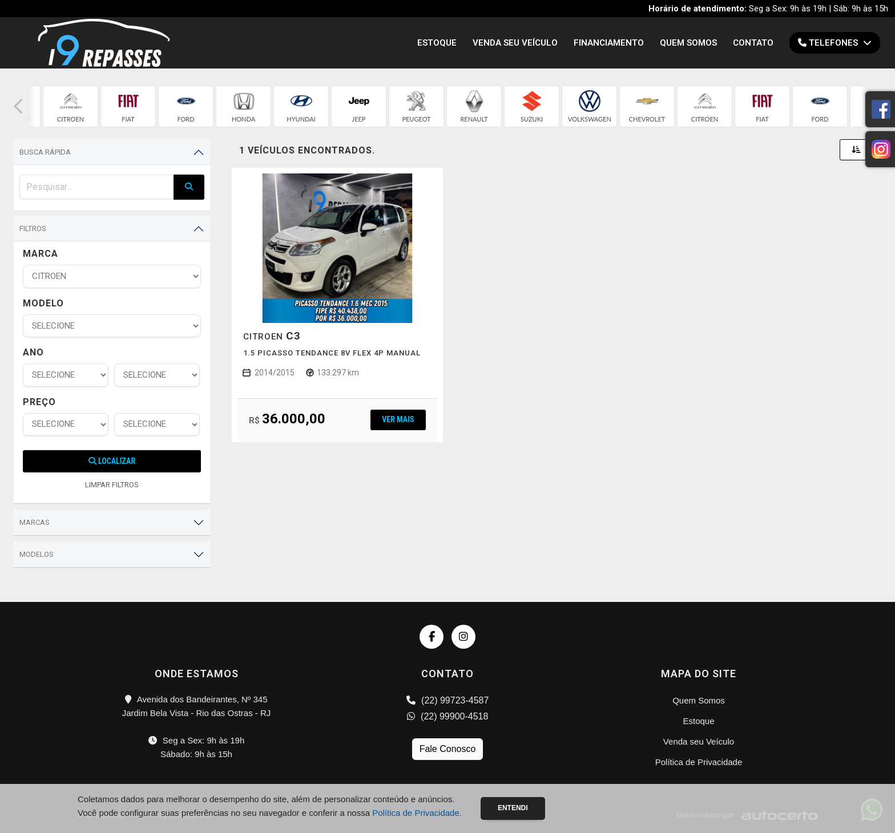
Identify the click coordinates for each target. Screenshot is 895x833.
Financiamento (609, 43)
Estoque (437, 43)
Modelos (36, 554)
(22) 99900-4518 (448, 716)
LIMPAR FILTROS (112, 484)
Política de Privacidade (699, 762)
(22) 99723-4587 (447, 700)
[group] (70, 106)
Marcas (34, 522)
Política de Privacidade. (417, 813)
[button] (18, 106)
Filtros (32, 228)
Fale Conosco (448, 749)
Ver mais (398, 419)
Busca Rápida (45, 152)
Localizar (111, 461)
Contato (753, 43)
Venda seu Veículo (515, 43)
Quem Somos (688, 43)
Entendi (513, 808)
